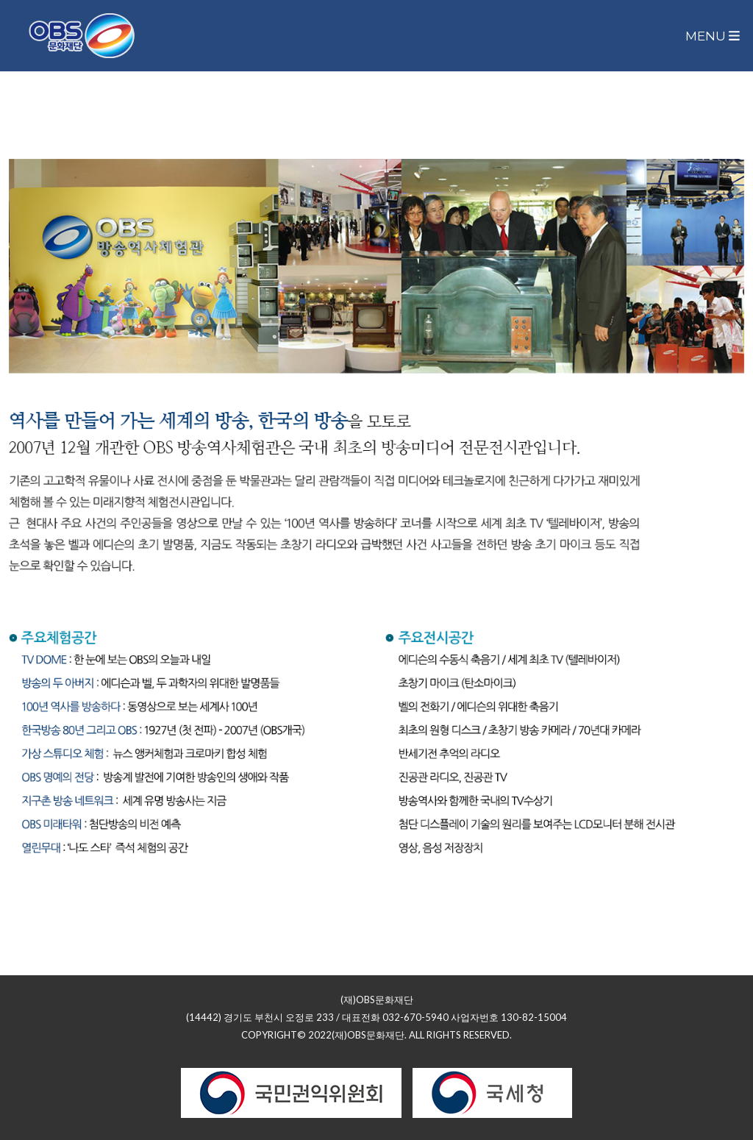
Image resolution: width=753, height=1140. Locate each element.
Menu (712, 36)
